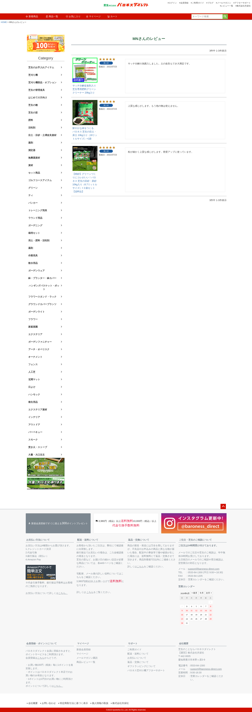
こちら (89, 592)
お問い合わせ (49, 703)
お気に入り (73, 16)
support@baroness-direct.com (204, 569)
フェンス (33, 364)
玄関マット (34, 379)
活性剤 (31, 127)
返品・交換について (138, 539)
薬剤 (30, 142)
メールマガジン (224, 3)
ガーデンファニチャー (40, 341)
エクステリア (35, 334)
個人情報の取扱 (100, 703)
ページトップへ (223, 506)
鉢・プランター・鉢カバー (42, 278)
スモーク (33, 439)
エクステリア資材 (37, 409)
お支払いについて (136, 657)
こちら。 (63, 593)
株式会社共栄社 (244, 6)
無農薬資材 (34, 157)
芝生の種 (33, 105)
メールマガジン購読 (87, 657)
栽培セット (34, 233)
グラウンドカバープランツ (42, 304)
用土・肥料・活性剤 (38, 240)
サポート (132, 643)
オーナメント (35, 356)
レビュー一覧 (227, 6)
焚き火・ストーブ (37, 447)
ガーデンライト (36, 311)
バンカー (33, 202)
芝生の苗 (33, 112)
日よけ (31, 387)
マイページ (93, 16)
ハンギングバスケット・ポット (44, 287)
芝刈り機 (33, 75)
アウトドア (34, 424)
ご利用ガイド (198, 3)
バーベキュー (35, 432)
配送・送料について (87, 539)
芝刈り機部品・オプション (42, 82)
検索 (225, 16)
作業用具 (33, 255)
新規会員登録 (84, 649)
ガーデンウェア (36, 270)
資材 (30, 165)
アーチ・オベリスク (38, 349)
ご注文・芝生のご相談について (195, 539)
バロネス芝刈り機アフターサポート (146, 670)
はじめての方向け (37, 97)
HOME (4, 22)
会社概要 (183, 643)
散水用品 (33, 263)
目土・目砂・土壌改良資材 (42, 135)
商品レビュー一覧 (86, 662)
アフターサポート (243, 3)
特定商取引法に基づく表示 (74, 703)
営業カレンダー (196, 579)
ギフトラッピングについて (141, 666)
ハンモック (34, 394)
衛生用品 (33, 402)
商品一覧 (52, 16)
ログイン (173, 3)
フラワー (33, 319)
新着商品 (32, 16)
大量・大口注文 (36, 454)
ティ (30, 195)
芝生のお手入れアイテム (41, 67)
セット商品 (34, 172)
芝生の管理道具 (36, 90)
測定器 (31, 150)
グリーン (33, 187)
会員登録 (184, 3)
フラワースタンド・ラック (42, 296)
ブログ (210, 3)
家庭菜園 (33, 326)
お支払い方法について (38, 539)
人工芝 (31, 372)
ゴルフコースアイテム (40, 180)
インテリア (34, 417)
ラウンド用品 (35, 218)
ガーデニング (35, 225)
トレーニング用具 (37, 210)
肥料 (30, 120)
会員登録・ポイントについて (41, 643)
